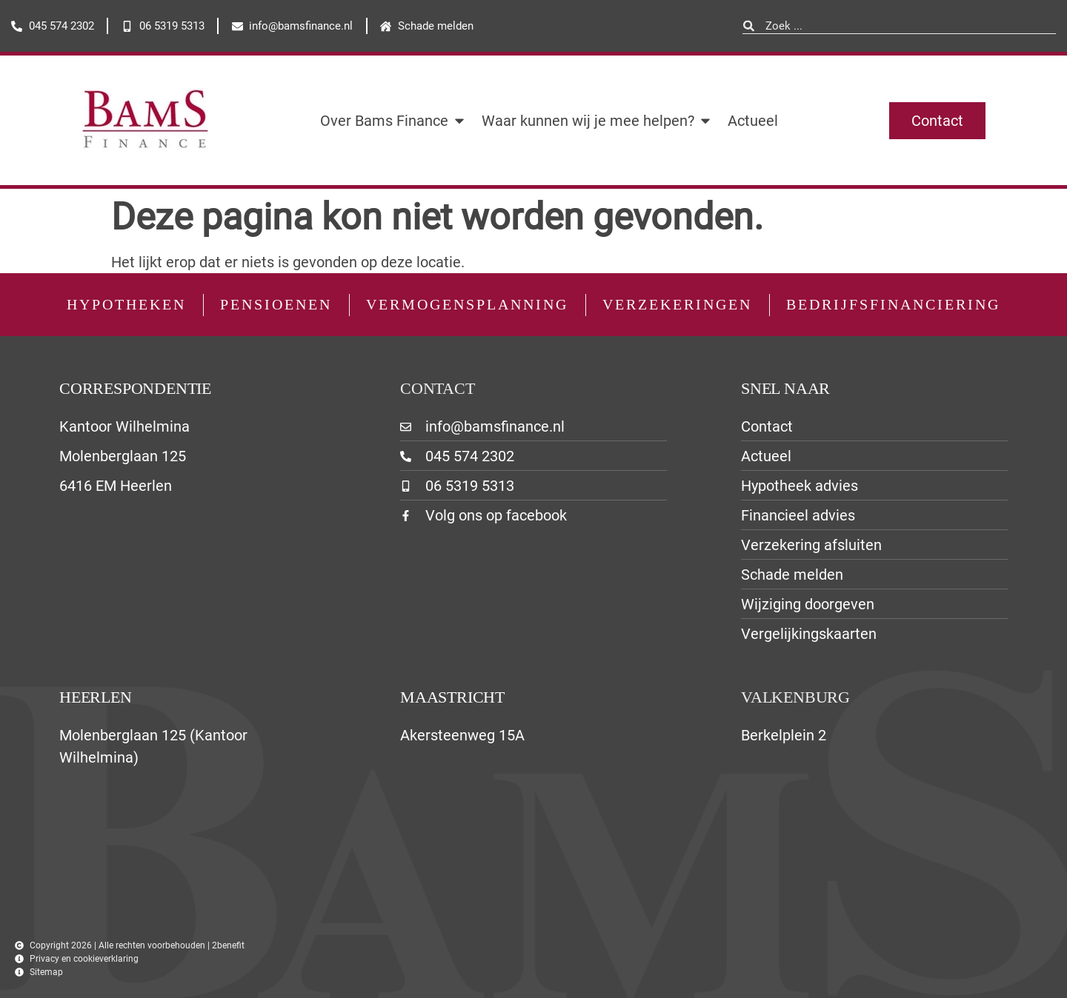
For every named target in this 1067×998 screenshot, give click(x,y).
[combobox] (899, 26)
